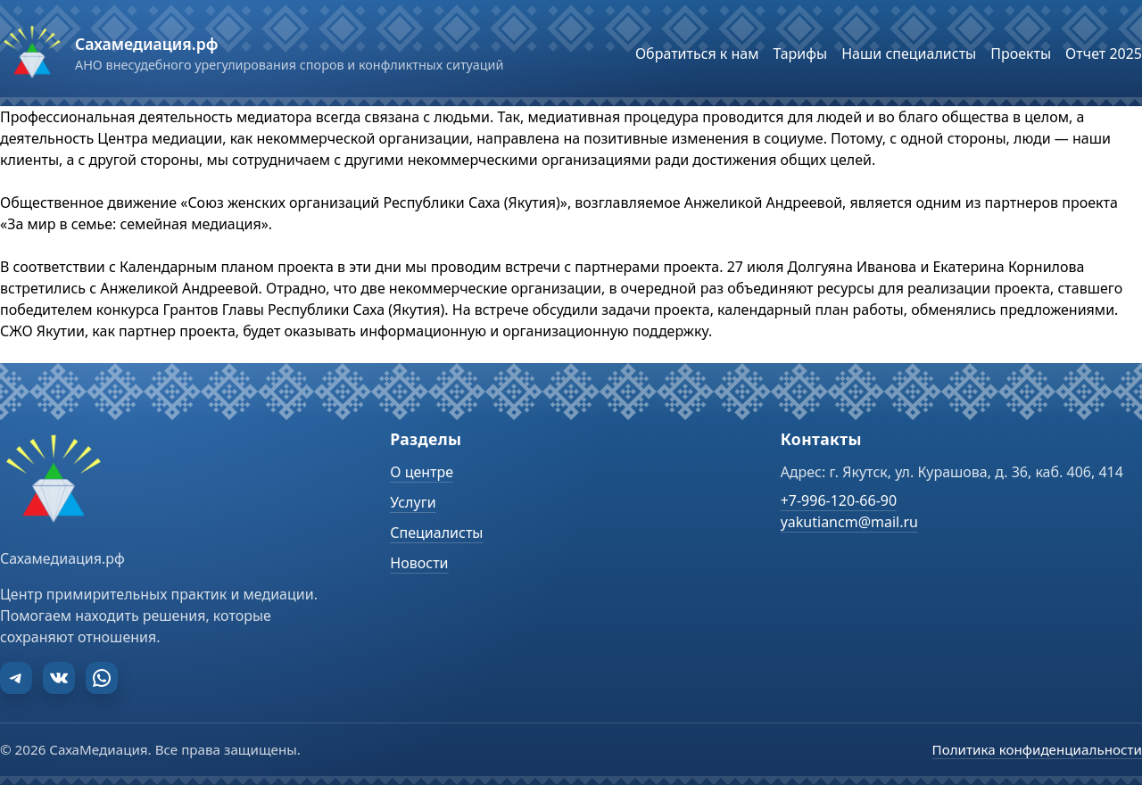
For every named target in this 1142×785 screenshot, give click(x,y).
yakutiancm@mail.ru (849, 522)
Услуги (412, 502)
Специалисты (436, 532)
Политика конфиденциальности (1037, 749)
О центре (421, 472)
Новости (419, 563)
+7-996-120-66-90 (839, 500)
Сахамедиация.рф (146, 43)
